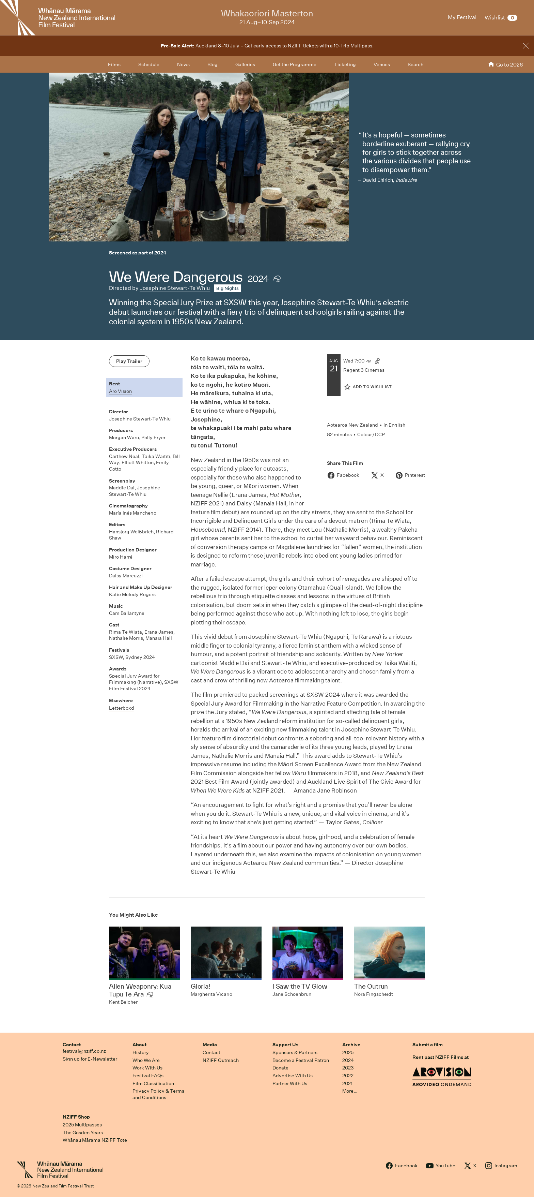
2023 (348, 1068)
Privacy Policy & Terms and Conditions (158, 1094)
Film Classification (153, 1083)
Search (415, 64)
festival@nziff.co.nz (84, 1051)
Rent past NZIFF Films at (440, 1057)
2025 (348, 1052)
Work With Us (147, 1068)
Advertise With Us (292, 1076)
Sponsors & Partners (294, 1052)
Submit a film (427, 1044)
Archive (351, 1044)
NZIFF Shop (76, 1117)
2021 (347, 1083)
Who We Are (146, 1060)
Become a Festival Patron (300, 1060)
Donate (280, 1068)
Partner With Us (289, 1083)
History (140, 1052)
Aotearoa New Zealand (352, 425)
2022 (348, 1076)
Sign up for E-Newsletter (90, 1059)
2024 (160, 253)
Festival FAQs (147, 1076)
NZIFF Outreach (221, 1060)
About (139, 1044)
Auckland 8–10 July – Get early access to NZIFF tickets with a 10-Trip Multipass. (267, 46)
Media (210, 1044)
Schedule (148, 64)
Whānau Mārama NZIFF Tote (95, 1140)
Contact (72, 1044)
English (397, 425)
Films (114, 64)
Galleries (245, 64)
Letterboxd (121, 708)
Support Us (285, 1044)
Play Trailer (129, 361)
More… (349, 1091)
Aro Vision (120, 391)
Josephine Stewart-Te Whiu (175, 288)
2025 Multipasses (82, 1125)
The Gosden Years (83, 1132)
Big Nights (227, 288)
